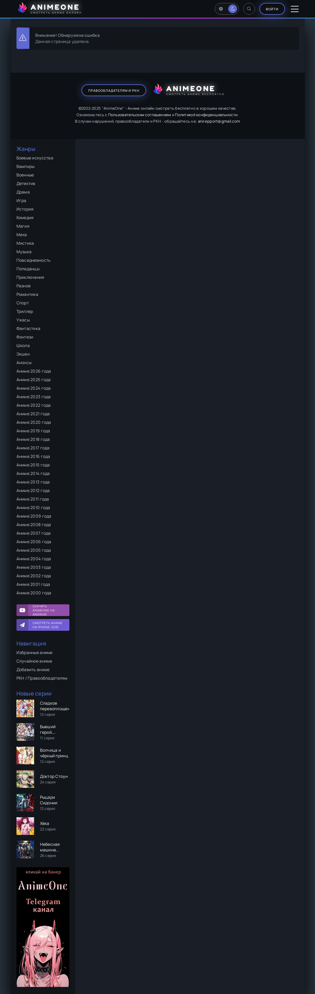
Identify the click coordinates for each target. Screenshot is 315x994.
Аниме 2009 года (33, 516)
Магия (22, 226)
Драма (23, 192)
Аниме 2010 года (33, 507)
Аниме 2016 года (33, 456)
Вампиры (25, 166)
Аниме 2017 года (33, 448)
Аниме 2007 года (33, 533)
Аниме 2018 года (33, 439)
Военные (25, 175)
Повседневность (33, 260)
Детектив (26, 183)
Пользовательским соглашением (139, 114)
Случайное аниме (34, 661)
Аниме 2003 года (33, 567)
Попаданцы (28, 268)
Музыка (24, 251)
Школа (23, 345)
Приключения (30, 277)
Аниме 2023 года (33, 396)
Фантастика (28, 328)
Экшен (23, 354)
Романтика (27, 294)
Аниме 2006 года (33, 541)
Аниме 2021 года (33, 413)
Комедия (25, 217)
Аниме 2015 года (33, 465)
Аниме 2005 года (33, 550)
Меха (21, 234)
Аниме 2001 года (33, 584)
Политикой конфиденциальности (206, 114)
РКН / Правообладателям (42, 678)
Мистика (25, 243)
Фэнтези (25, 337)
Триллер (24, 311)
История (25, 209)
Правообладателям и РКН (113, 90)
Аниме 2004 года (33, 558)
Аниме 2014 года (33, 473)
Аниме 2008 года (33, 524)
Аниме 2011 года (32, 499)
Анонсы (24, 362)
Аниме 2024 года (33, 388)
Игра (21, 200)
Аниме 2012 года (33, 490)
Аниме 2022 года (33, 405)
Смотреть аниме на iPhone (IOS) (48, 625)
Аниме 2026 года (33, 371)
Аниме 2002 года (33, 575)
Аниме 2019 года (33, 430)
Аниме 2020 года (33, 422)
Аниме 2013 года (33, 482)
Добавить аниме (33, 669)
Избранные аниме (34, 652)
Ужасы (23, 320)
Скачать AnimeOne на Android (44, 610)
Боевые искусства (34, 158)
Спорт (22, 303)
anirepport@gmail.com (219, 121)
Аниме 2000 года (33, 593)
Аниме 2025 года (33, 379)
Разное (23, 285)
